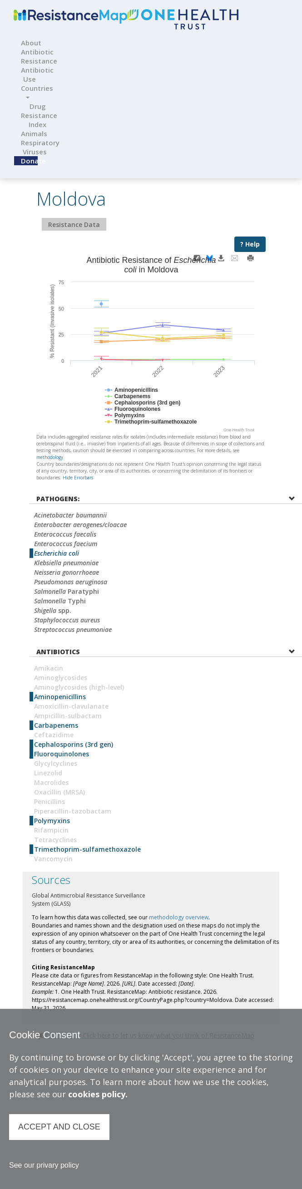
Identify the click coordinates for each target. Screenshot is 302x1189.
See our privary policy (44, 1165)
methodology (49, 457)
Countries (30, 91)
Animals (28, 133)
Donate (29, 160)
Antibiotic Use (33, 74)
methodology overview (178, 917)
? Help (250, 244)
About (26, 42)
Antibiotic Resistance (39, 56)
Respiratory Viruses (38, 147)
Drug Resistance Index (39, 115)
